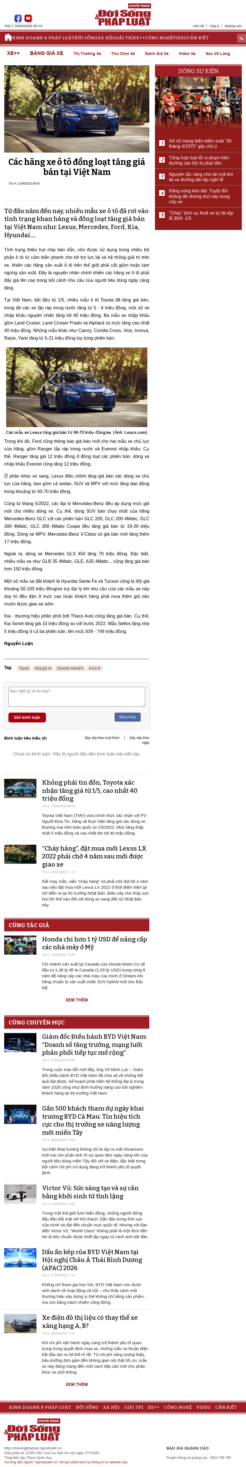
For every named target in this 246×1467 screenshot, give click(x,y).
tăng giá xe (43, 668)
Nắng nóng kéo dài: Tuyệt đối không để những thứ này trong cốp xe (199, 196)
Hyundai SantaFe (70, 668)
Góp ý (214, 26)
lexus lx (94, 668)
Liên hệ (198, 26)
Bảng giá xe (46, 53)
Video (180, 37)
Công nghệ (159, 37)
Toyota (24, 668)
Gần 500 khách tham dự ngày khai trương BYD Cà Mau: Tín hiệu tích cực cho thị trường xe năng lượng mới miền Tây (93, 1120)
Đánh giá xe (157, 53)
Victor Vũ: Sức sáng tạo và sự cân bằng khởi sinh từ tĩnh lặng (90, 1192)
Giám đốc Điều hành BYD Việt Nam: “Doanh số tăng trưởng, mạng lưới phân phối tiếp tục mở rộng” (94, 1044)
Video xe (187, 53)
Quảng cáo (233, 26)
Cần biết (198, 37)
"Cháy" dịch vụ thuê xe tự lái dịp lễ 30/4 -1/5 (201, 216)
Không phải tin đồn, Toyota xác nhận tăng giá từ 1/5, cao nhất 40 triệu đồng (90, 790)
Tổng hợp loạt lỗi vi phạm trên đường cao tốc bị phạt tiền (199, 160)
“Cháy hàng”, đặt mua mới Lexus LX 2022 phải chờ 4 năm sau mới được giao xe (94, 856)
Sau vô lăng (218, 53)
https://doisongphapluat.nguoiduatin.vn (33, 1448)
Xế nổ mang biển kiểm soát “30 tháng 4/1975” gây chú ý (200, 144)
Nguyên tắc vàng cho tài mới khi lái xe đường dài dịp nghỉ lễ (201, 177)
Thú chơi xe (123, 53)
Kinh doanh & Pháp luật (43, 37)
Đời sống (86, 37)
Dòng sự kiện (198, 71)
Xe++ (139, 37)
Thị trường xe (87, 53)
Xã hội (106, 37)
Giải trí (123, 37)
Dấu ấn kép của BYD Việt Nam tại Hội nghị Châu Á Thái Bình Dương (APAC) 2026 (92, 1260)
